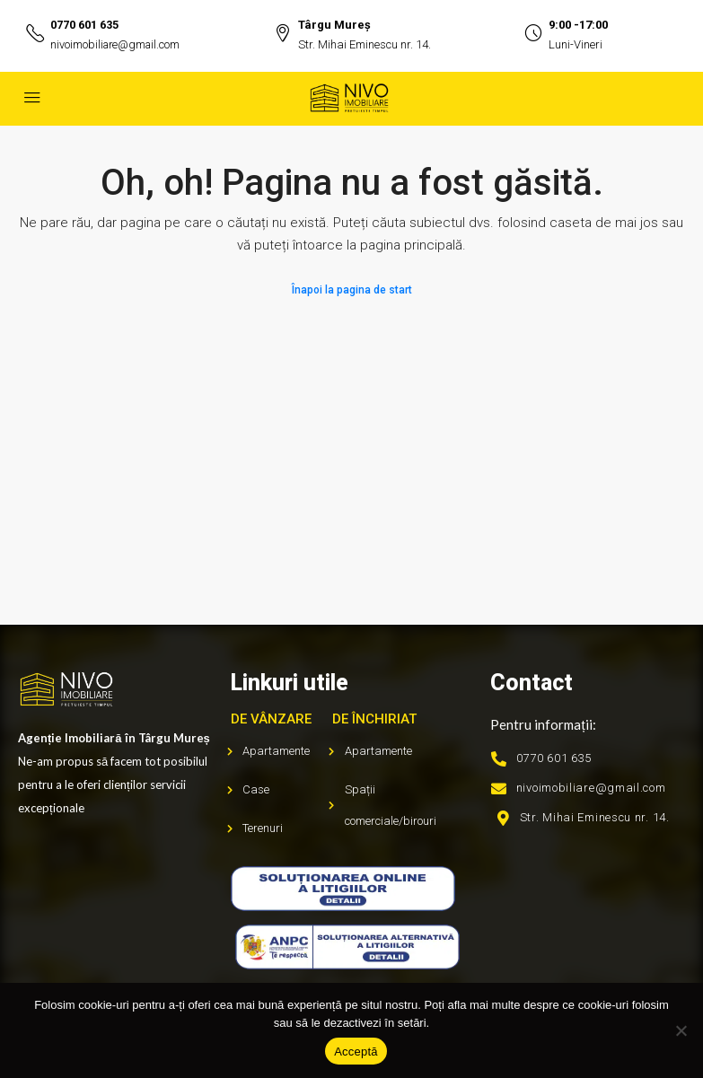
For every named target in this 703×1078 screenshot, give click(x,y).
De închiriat (374, 719)
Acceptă (356, 1051)
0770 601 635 (84, 24)
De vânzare (271, 719)
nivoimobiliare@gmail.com (117, 44)
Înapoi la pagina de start (352, 290)
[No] (681, 1030)
